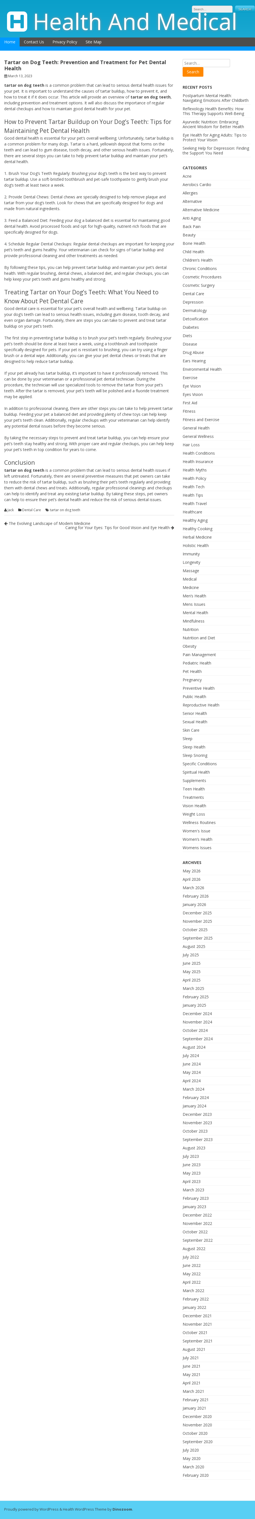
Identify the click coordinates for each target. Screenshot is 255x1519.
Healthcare (192, 512)
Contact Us (34, 41)
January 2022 (194, 1307)
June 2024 (192, 1064)
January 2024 (194, 1106)
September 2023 (198, 1139)
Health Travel (195, 503)
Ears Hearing (194, 360)
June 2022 (192, 1265)
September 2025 (198, 938)
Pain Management (199, 654)
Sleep (187, 738)
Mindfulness (194, 621)
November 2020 (197, 1425)
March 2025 (193, 988)
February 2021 (196, 1399)
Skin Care (191, 730)
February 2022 (196, 1299)
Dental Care (31, 510)
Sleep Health (194, 747)
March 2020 (193, 1466)
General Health (196, 428)
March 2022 (193, 1290)
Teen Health (194, 789)
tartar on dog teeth (65, 510)
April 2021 (192, 1383)
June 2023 (192, 1164)
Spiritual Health (196, 772)
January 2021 (194, 1408)
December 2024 (197, 1013)
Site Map (94, 41)
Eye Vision (192, 386)
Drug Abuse (193, 352)
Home (9, 41)
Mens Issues (194, 604)
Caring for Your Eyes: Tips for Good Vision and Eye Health (119, 527)
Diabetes (191, 327)
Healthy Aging (195, 520)
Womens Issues (197, 847)
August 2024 (194, 1047)
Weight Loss (194, 814)
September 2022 (198, 1240)
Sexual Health (195, 721)
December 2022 (197, 1215)
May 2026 (192, 871)
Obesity (189, 646)
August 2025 (194, 946)
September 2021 (198, 1341)
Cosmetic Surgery (199, 285)
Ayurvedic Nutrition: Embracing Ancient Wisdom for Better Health (213, 124)
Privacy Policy (64, 41)
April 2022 (192, 1282)
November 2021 (197, 1324)
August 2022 (194, 1248)
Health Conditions (199, 453)
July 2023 (191, 1156)
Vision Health (194, 805)
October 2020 (195, 1433)
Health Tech (194, 486)
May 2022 (192, 1273)
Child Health (193, 251)
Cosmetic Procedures (202, 277)
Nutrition (191, 629)
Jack (11, 510)
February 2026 (196, 896)
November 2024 (197, 1022)
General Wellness (198, 436)
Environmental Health (202, 369)
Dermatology (195, 310)
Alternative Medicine (201, 209)
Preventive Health (199, 688)
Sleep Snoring (195, 755)
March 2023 (193, 1189)
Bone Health (194, 243)
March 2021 (193, 1391)
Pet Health (192, 671)
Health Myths (195, 470)
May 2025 (192, 971)
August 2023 (194, 1148)
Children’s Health (198, 260)
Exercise (190, 377)
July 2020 (191, 1450)
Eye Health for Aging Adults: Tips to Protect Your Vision (215, 137)
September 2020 (198, 1441)
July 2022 (191, 1257)
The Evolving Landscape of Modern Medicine (47, 523)
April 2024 (192, 1080)
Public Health (194, 696)
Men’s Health (194, 595)
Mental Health (195, 612)
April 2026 (192, 879)
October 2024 (195, 1030)
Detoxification (195, 318)
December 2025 (197, 912)
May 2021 (192, 1374)
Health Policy (194, 478)
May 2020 (192, 1458)
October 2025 (195, 929)
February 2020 (196, 1475)
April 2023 (192, 1181)
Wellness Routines (199, 822)
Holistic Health (196, 545)
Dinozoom (122, 1509)
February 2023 (196, 1198)
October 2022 (195, 1231)
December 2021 (197, 1315)
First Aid (190, 402)
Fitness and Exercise (201, 419)
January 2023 (194, 1206)
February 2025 (196, 996)
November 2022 (197, 1223)
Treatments (193, 797)
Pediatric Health (197, 663)
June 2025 (192, 963)
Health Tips (193, 495)
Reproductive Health (201, 705)
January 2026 (194, 904)
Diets (187, 335)
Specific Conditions (200, 763)
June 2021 (192, 1366)
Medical (190, 579)
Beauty (189, 235)
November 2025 (197, 921)
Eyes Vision (193, 394)
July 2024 (191, 1055)
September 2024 (198, 1038)
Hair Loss (191, 444)
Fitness (189, 411)
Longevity (191, 562)
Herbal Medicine (197, 537)
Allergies (190, 193)
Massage (191, 570)
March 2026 (193, 887)
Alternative (192, 201)
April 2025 (192, 980)
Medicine (191, 587)
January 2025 (194, 1005)
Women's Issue (196, 831)
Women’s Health (197, 839)
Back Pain (192, 226)
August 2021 (194, 1349)
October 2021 (195, 1332)
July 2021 (191, 1357)
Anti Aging (192, 218)
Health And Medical (135, 21)
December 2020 (197, 1416)
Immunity (191, 554)
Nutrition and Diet (199, 637)
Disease (190, 344)
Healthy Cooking (197, 528)
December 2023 (197, 1114)
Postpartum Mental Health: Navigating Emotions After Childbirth (216, 98)
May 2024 (192, 1072)
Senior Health (195, 713)
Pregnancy (192, 679)
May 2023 (192, 1173)
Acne (187, 176)
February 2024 (196, 1097)
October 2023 (195, 1131)
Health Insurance (198, 461)
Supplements (194, 780)
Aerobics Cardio (197, 184)
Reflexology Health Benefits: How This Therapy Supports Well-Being (213, 111)
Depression (193, 302)
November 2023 (197, 1122)
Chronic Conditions (200, 268)
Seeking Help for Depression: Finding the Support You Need (216, 150)
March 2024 (193, 1089)
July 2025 (191, 954)
